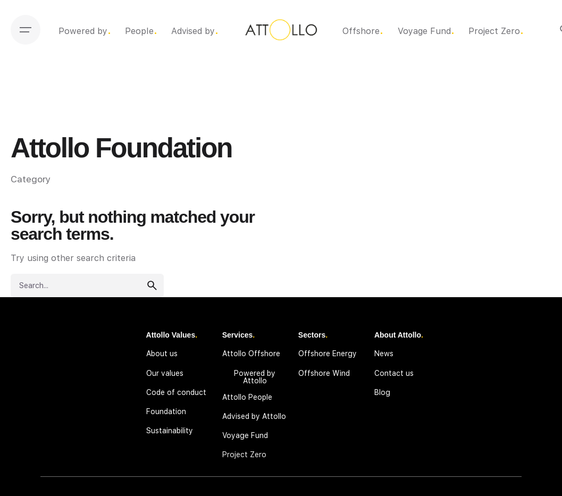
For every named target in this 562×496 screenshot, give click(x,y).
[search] (152, 285)
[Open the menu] (25, 30)
